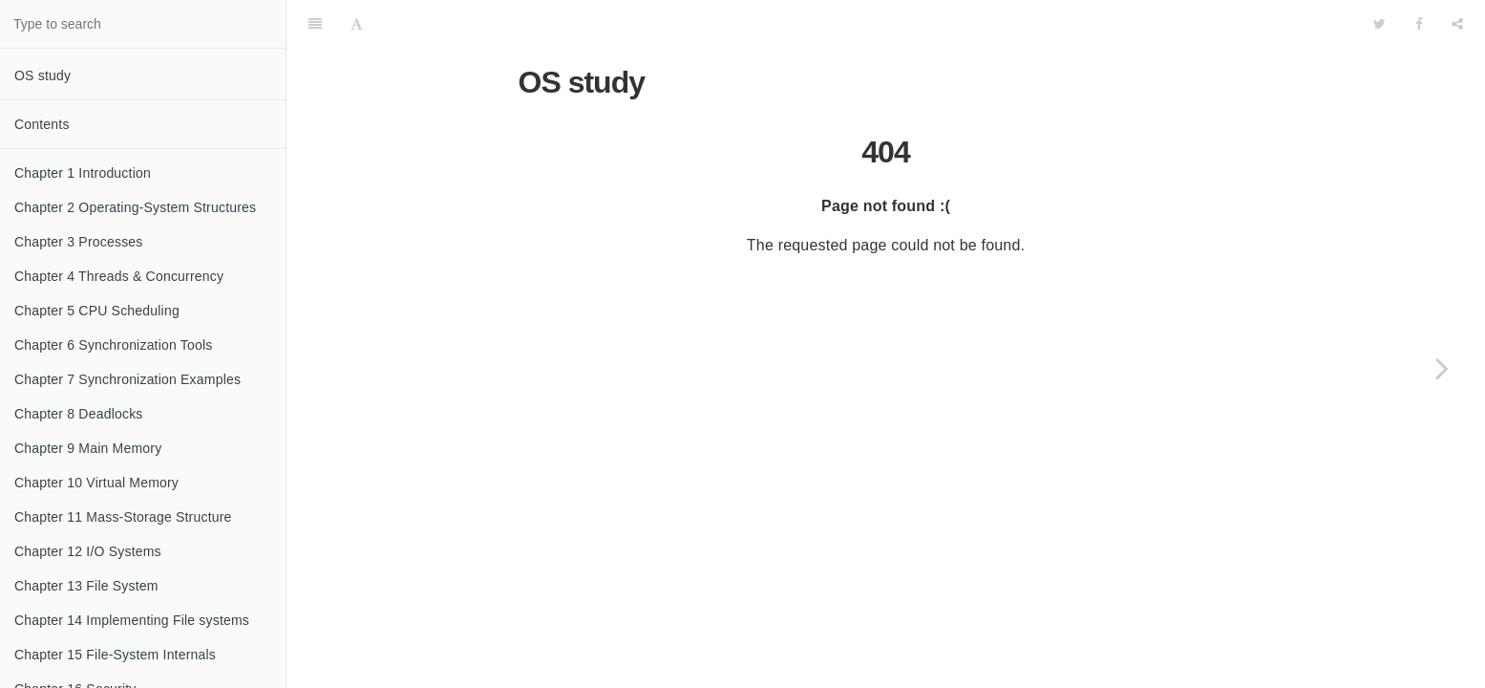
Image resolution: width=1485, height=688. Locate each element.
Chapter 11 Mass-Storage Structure (123, 517)
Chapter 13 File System (86, 585)
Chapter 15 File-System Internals (115, 654)
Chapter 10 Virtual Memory (96, 482)
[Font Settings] (356, 24)
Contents (42, 124)
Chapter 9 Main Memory (87, 448)
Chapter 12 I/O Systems (87, 551)
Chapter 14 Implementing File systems (131, 620)
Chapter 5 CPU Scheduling (97, 310)
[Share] (1457, 24)
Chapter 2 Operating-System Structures (135, 207)
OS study (42, 75)
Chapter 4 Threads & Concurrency (118, 276)
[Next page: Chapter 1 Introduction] (1442, 368)
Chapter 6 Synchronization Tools (113, 345)
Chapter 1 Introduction (82, 173)
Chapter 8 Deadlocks (78, 413)
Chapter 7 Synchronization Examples (127, 379)
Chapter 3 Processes (78, 241)
